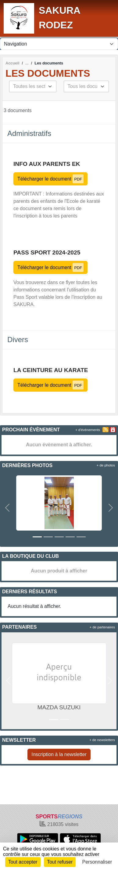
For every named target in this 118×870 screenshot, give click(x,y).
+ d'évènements (87, 430)
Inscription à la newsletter (59, 754)
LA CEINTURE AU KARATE (50, 370)
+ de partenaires (102, 627)
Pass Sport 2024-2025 (46, 252)
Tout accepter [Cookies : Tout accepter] (23, 862)
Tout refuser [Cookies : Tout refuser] (60, 862)
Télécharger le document (50, 178)
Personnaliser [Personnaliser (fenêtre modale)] (97, 862)
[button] (7, 507)
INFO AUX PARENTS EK (46, 164)
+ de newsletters (102, 740)
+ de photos (106, 465)
